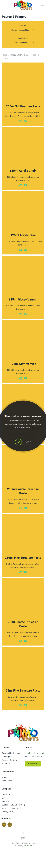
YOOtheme (28, 846)
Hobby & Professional (19, 55)
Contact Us (32, 763)
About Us (6, 794)
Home (4, 55)
